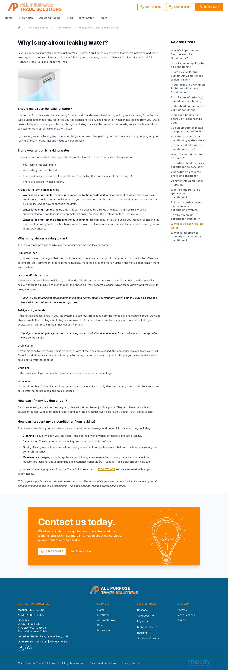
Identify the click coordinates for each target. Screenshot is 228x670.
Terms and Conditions (103, 663)
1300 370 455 (106, 469)
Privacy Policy (130, 663)
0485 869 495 (36, 609)
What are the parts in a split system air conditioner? (185, 193)
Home (9, 17)
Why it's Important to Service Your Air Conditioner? (184, 54)
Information (86, 17)
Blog (70, 17)
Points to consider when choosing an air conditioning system (186, 206)
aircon (31, 53)
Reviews (182, 609)
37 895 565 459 (34, 615)
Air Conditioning (50, 17)
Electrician (26, 17)
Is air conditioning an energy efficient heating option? (186, 118)
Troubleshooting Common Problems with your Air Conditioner (188, 88)
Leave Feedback (186, 615)
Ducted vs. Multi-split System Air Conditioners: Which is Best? (187, 75)
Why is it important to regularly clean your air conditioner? (186, 236)
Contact (181, 620)
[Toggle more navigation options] (106, 18)
